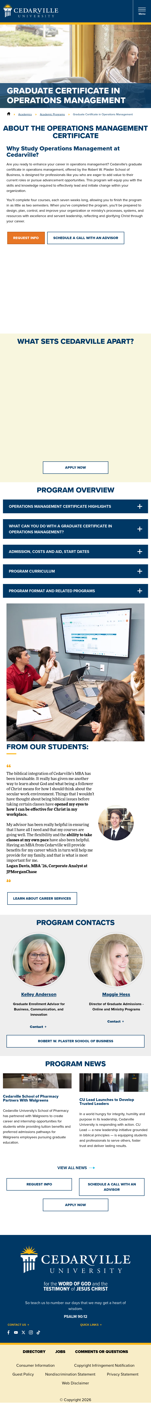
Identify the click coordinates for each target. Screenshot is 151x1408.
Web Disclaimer (75, 1383)
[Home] (8, 114)
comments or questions (101, 1352)
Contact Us (17, 1324)
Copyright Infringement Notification (104, 1365)
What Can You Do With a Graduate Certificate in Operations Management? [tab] (60, 529)
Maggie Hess (116, 994)
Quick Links (89, 1324)
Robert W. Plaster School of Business (75, 1041)
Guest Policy (23, 1374)
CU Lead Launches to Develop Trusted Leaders (106, 1102)
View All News (72, 1168)
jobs (60, 1352)
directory (34, 1352)
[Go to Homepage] (31, 16)
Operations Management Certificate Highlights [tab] (60, 506)
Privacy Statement (122, 1374)
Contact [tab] (36, 1026)
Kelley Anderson (38, 994)
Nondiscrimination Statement (70, 1374)
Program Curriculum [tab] (32, 571)
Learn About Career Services (42, 898)
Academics (25, 114)
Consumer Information (35, 1365)
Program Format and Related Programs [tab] (52, 591)
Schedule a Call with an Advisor (85, 237)
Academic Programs (52, 114)
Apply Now (75, 467)
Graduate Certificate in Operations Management (103, 114)
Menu (142, 11)
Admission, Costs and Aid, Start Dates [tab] (49, 552)
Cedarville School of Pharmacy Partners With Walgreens (30, 1098)
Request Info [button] (26, 237)
